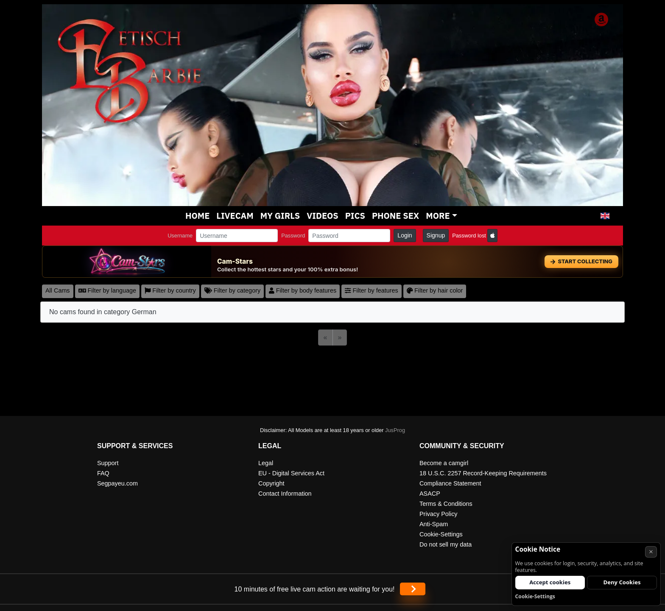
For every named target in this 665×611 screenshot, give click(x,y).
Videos (322, 215)
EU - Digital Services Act (291, 473)
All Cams (57, 290)
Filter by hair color (435, 290)
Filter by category (232, 290)
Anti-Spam (433, 524)
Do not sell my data (445, 544)
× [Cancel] (651, 551)
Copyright (271, 483)
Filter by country (170, 290)
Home (197, 215)
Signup (436, 235)
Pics (355, 215)
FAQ (103, 473)
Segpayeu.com (117, 483)
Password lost (469, 235)
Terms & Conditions (445, 503)
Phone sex (395, 215)
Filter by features (371, 290)
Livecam (234, 215)
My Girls (280, 215)
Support (107, 463)
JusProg (395, 430)
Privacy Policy (438, 514)
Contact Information (285, 493)
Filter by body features (302, 290)
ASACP (429, 493)
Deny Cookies (622, 582)
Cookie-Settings (441, 534)
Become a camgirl (443, 463)
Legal (265, 463)
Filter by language (107, 290)
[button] (605, 215)
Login (404, 235)
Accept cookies (549, 582)
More (438, 215)
